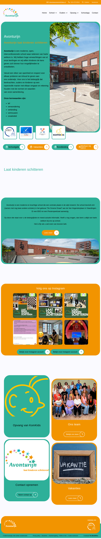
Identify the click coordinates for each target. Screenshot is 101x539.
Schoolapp (85, 13)
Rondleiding (62, 147)
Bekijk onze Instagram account (34, 353)
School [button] (53, 13)
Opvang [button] (74, 13)
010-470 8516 (74, 2)
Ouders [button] (63, 13)
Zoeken (85, 2)
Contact (95, 13)
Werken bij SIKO (87, 147)
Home (44, 13)
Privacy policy (36, 536)
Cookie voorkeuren (73, 536)
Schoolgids (14, 147)
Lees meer (51, 233)
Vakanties (38, 147)
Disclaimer (45, 536)
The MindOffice (93, 536)
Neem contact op (28, 495)
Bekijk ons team (75, 435)
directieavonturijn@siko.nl (56, 2)
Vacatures (95, 2)
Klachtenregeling (53, 536)
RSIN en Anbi (63, 536)
